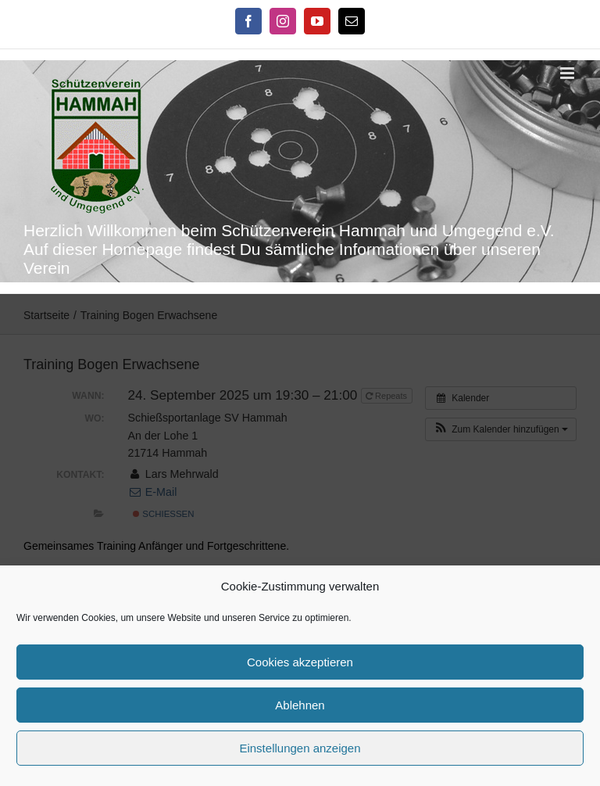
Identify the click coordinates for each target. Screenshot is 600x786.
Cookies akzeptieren (300, 662)
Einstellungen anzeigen (299, 748)
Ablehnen (299, 705)
